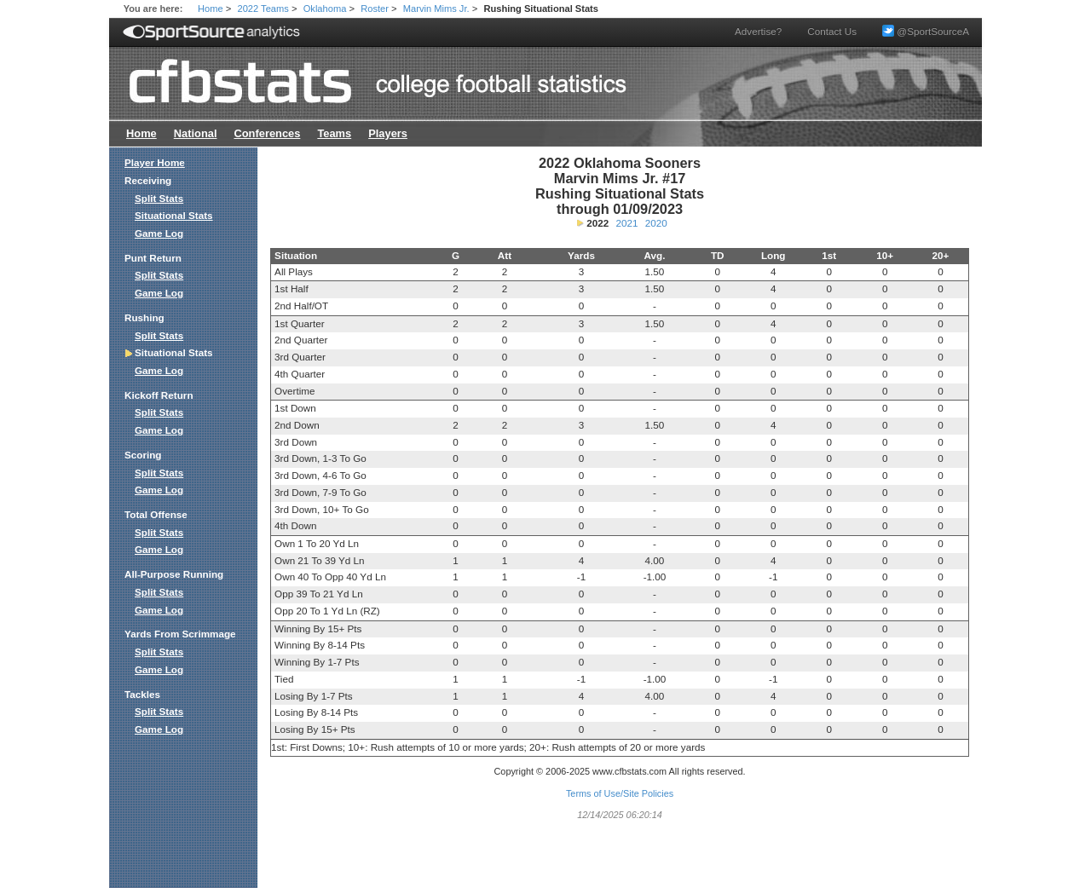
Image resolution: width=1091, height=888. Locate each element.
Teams (334, 133)
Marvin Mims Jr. (436, 8)
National (195, 133)
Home (210, 8)
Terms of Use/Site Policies (619, 793)
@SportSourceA (925, 31)
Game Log (159, 233)
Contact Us (832, 31)
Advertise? (758, 31)
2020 (656, 222)
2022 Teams (263, 8)
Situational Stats (174, 215)
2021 (627, 222)
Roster (375, 8)
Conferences (267, 133)
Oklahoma (325, 8)
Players (387, 133)
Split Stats (159, 198)
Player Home (154, 162)
